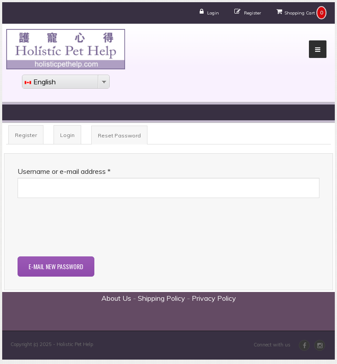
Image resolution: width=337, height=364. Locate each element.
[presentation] (84, 228)
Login (213, 13)
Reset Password (122, 138)
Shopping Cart (299, 13)
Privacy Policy (214, 298)
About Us (116, 298)
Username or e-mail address (64, 171)
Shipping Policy (161, 298)
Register (252, 13)
